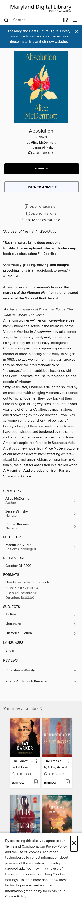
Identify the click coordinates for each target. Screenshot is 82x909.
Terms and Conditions (21, 846)
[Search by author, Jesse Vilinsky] (41, 513)
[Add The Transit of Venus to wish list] (67, 782)
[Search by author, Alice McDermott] (41, 501)
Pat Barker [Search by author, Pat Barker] (22, 767)
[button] (41, 168)
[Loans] (66, 21)
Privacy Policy (56, 846)
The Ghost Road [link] (23, 761)
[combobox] (32, 20)
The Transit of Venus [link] (55, 761)
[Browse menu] (75, 20)
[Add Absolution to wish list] (41, 206)
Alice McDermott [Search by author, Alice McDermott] (43, 143)
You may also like (23, 709)
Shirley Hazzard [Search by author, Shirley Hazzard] (57, 767)
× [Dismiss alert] (76, 31)
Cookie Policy (15, 896)
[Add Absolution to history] (42, 214)
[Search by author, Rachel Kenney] (41, 526)
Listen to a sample (41, 187)
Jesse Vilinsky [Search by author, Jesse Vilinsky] (43, 148)
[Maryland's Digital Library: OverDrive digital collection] (41, 7)
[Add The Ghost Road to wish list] (35, 782)
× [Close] (74, 843)
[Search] (6, 20)
